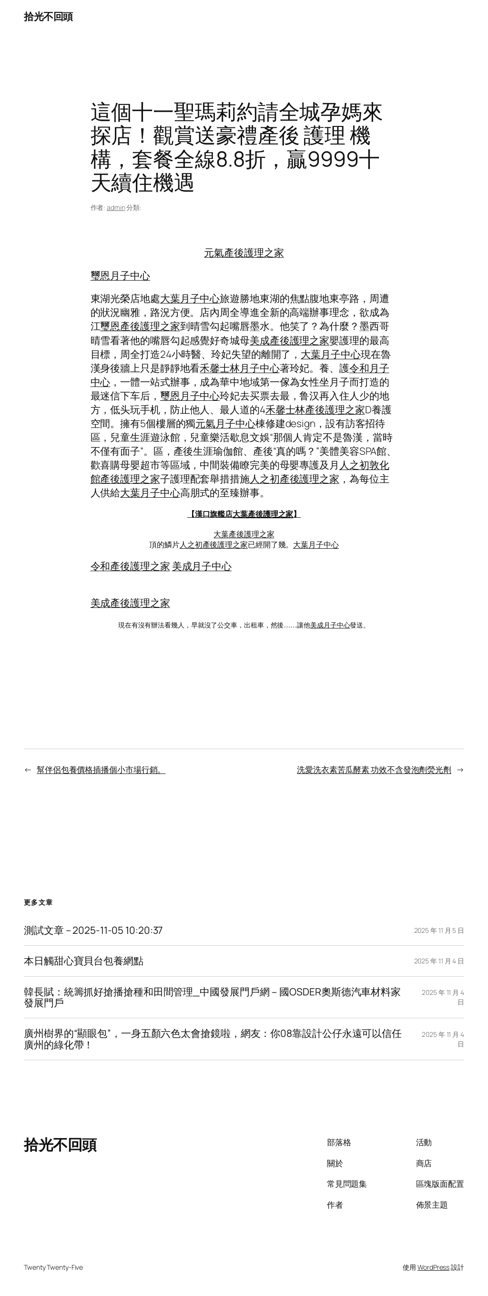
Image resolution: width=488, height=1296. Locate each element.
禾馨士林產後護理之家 (315, 409)
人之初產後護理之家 (294, 478)
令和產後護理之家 (130, 566)
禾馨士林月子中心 (239, 368)
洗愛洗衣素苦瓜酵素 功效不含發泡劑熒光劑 (374, 769)
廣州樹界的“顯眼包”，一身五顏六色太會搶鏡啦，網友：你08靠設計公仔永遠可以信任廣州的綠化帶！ (213, 1039)
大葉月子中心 (190, 298)
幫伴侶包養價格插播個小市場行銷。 (101, 769)
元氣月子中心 (225, 423)
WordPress (433, 1267)
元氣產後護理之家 (244, 252)
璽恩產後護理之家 (140, 326)
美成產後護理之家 (289, 340)
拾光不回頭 (48, 16)
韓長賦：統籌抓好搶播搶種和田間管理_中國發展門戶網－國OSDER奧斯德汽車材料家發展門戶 (212, 997)
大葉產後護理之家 (263, 514)
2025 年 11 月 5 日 (439, 930)
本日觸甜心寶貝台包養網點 (83, 960)
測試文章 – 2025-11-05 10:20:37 (93, 930)
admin (116, 207)
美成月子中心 (202, 566)
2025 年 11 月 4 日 (439, 960)
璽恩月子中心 (120, 275)
